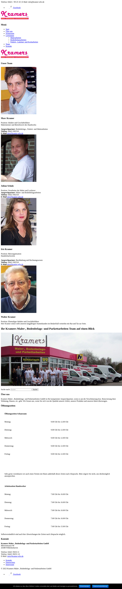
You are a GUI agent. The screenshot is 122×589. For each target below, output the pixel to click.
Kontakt (9, 46)
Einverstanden (84, 586)
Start (7, 29)
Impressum (10, 565)
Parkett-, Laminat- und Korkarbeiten (24, 42)
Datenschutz (10, 562)
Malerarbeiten (15, 38)
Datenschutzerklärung (100, 586)
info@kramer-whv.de (15, 133)
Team (8, 44)
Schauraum (10, 33)
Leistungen (10, 36)
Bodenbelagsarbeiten (18, 40)
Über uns (9, 31)
